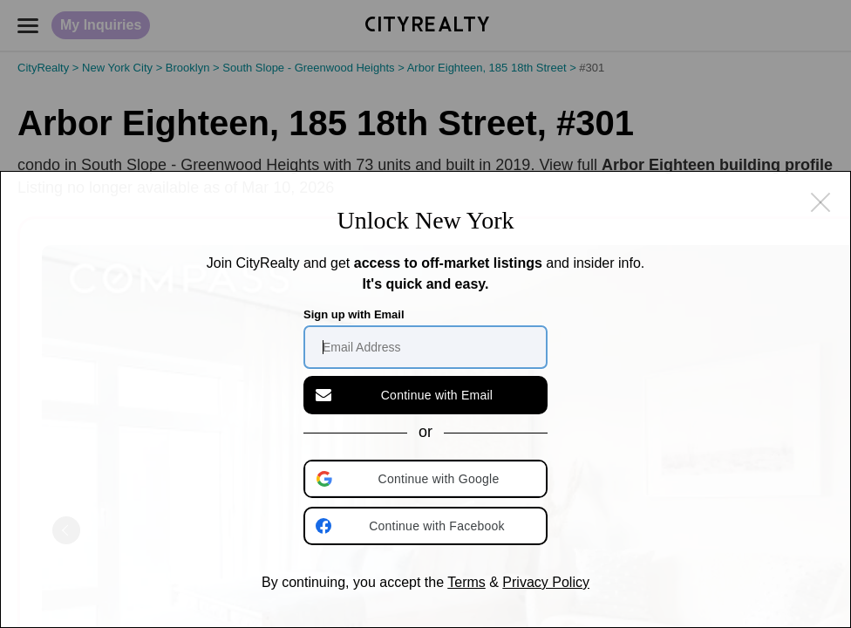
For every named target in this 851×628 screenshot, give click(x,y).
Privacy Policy (545, 582)
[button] (427, 478)
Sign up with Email (354, 314)
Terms (466, 582)
